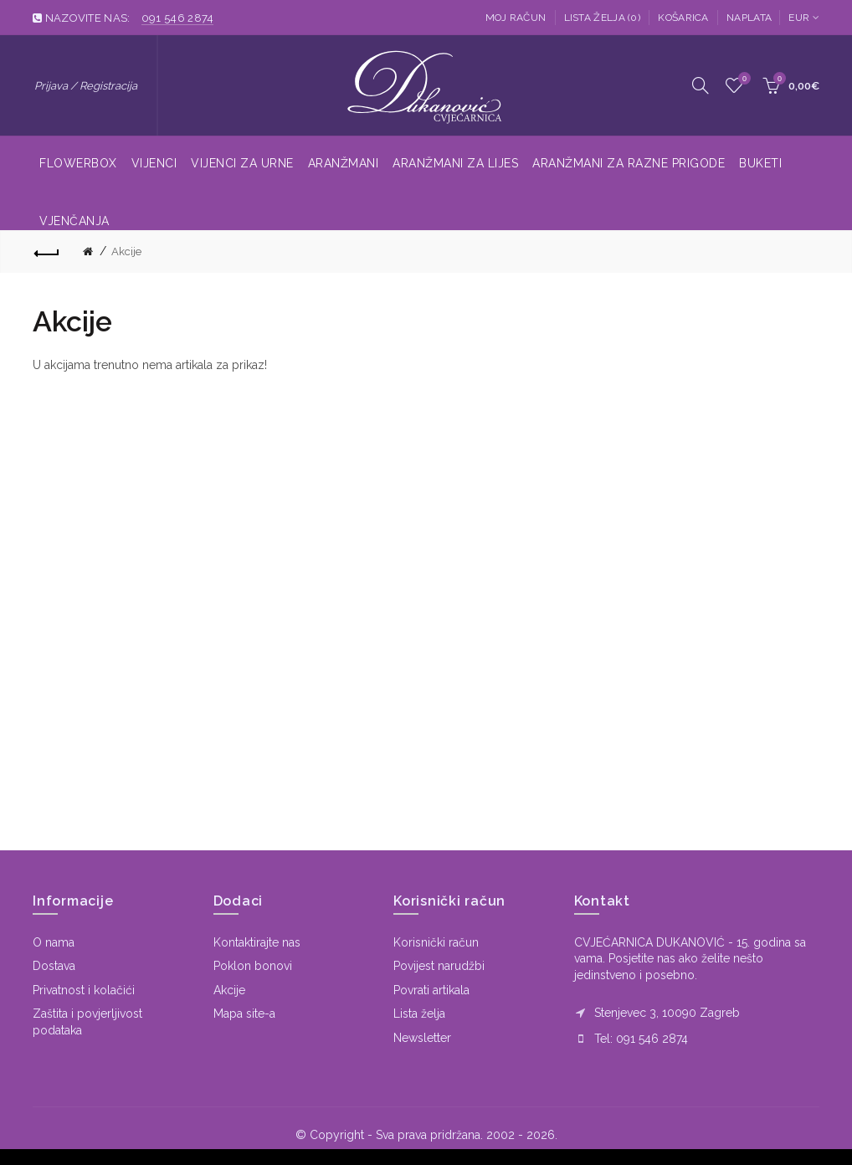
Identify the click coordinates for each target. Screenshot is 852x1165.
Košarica (683, 17)
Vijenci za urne (242, 163)
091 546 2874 (177, 18)
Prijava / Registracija (85, 86)
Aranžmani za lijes (455, 163)
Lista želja (419, 1013)
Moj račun (516, 17)
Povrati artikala (431, 990)
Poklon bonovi (252, 966)
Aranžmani (343, 163)
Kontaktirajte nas (256, 942)
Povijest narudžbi (439, 966)
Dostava (54, 966)
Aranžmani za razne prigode (628, 163)
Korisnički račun (436, 942)
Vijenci (154, 163)
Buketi (760, 163)
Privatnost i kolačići (84, 990)
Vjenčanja (74, 221)
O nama (53, 942)
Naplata (749, 17)
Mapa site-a (244, 1013)
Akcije (126, 251)
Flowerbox (78, 163)
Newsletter (422, 1037)
